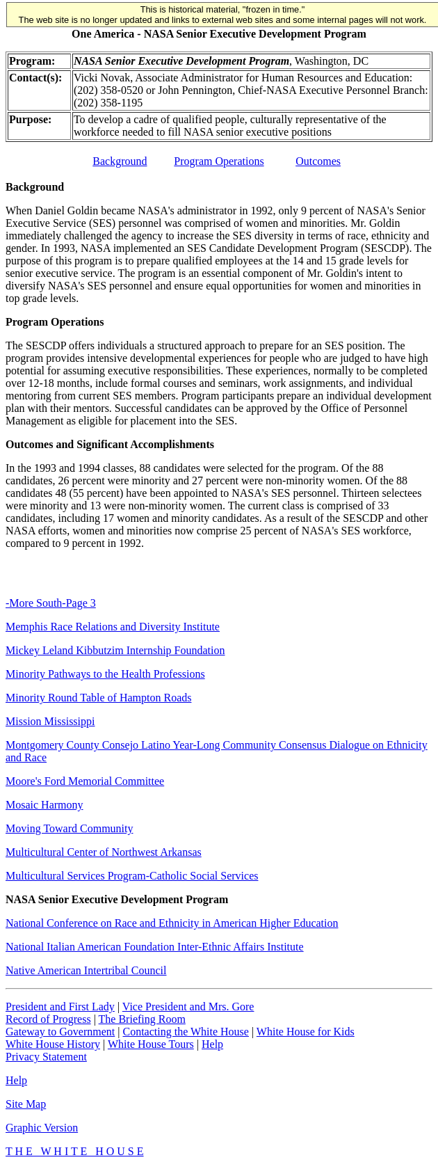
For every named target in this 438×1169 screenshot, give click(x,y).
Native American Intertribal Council (86, 970)
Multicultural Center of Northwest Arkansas (104, 852)
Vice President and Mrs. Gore (188, 1006)
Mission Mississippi (50, 721)
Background (119, 161)
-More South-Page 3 (51, 603)
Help (212, 1044)
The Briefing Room (142, 1019)
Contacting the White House (185, 1031)
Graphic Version (42, 1128)
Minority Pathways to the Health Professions (105, 674)
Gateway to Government (60, 1031)
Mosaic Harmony (44, 805)
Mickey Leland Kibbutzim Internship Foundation (115, 650)
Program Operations (218, 161)
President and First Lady (60, 1006)
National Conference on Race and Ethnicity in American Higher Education (172, 923)
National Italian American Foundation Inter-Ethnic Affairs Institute (155, 947)
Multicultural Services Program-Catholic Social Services (132, 876)
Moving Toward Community (69, 828)
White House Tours (151, 1044)
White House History (53, 1044)
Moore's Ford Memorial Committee (85, 781)
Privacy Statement (46, 1057)
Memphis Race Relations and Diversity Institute (113, 627)
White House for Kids (306, 1031)
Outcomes (318, 161)
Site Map (26, 1104)
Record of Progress (48, 1019)
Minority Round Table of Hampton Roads (98, 697)
